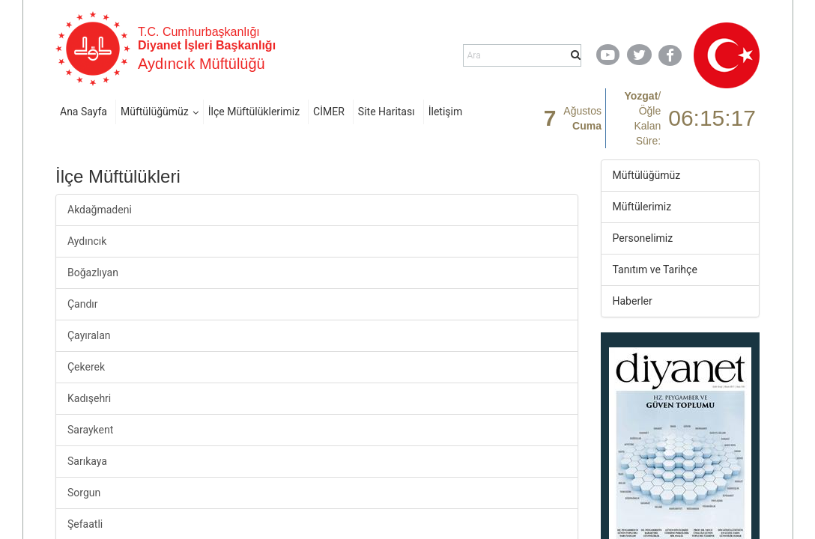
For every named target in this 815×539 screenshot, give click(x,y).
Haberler (632, 301)
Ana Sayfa (83, 112)
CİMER (329, 112)
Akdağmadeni (99, 210)
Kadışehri (89, 398)
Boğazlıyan (92, 272)
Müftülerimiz (642, 207)
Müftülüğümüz (155, 112)
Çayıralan (89, 335)
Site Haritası (386, 112)
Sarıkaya (87, 461)
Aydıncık (86, 241)
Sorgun (83, 493)
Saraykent (90, 430)
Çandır (82, 304)
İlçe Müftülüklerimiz (254, 112)
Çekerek (86, 367)
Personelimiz (643, 238)
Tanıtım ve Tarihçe (655, 269)
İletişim (445, 112)
